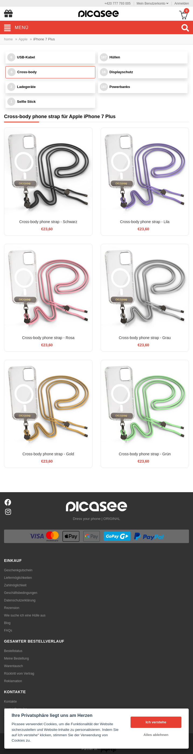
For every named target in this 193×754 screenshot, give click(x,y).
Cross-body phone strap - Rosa (48, 338)
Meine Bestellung (16, 658)
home (8, 39)
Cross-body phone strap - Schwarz (48, 222)
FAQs (8, 630)
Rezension (11, 608)
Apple (23, 39)
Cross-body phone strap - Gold (48, 454)
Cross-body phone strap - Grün (145, 454)
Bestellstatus (13, 651)
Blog (7, 623)
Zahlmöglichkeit (15, 585)
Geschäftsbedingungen (20, 593)
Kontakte (10, 701)
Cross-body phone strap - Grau (145, 338)
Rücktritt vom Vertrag (19, 673)
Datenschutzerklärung (20, 600)
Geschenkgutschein (18, 570)
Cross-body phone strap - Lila (145, 222)
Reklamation (13, 681)
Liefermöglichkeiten (18, 578)
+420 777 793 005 (117, 3)
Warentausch (13, 666)
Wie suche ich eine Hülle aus (24, 615)
